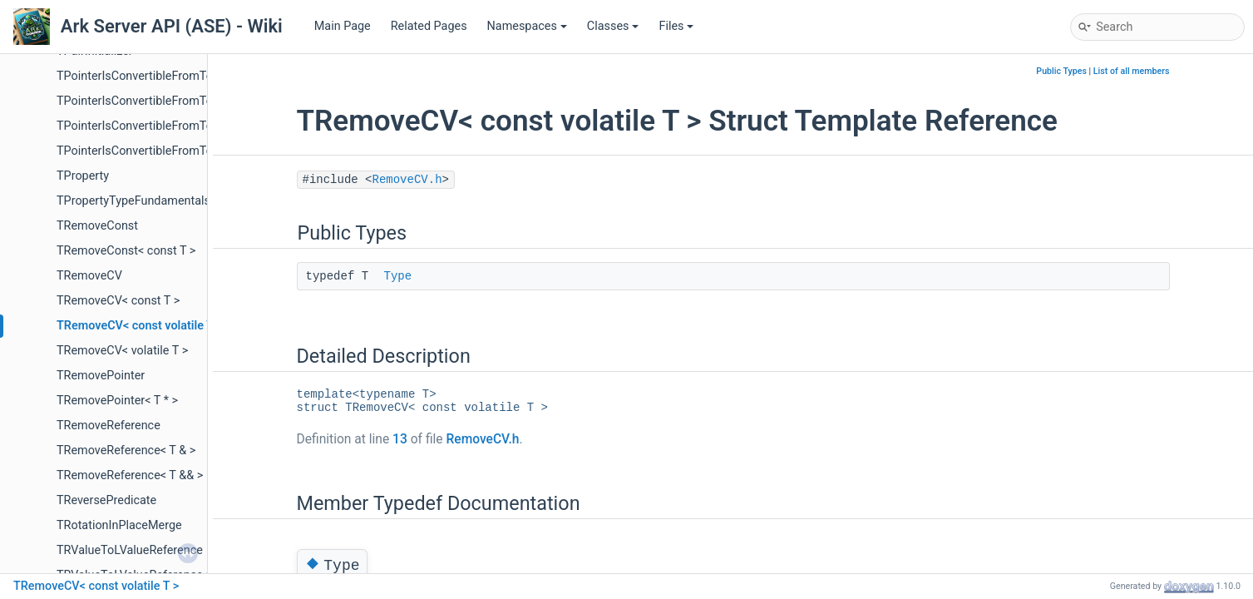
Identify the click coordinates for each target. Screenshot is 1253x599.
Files (676, 26)
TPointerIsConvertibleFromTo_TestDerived (169, 126)
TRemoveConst (97, 226)
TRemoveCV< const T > (118, 301)
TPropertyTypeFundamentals (133, 201)
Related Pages (429, 26)
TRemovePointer (101, 376)
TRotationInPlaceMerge (119, 525)
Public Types (1061, 71)
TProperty (83, 176)
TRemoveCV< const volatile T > (140, 326)
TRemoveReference (108, 425)
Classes (613, 26)
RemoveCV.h (407, 179)
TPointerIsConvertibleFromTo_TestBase (162, 101)
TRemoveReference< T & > (126, 450)
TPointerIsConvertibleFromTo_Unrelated (163, 151)
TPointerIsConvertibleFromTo (135, 76)
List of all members (1131, 71)
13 (399, 439)
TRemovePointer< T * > (117, 401)
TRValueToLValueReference (130, 550)
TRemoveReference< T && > (130, 475)
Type (398, 276)
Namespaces (527, 26)
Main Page (342, 26)
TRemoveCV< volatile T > (122, 351)
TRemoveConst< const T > (126, 251)
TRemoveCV (89, 276)
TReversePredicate (106, 500)
